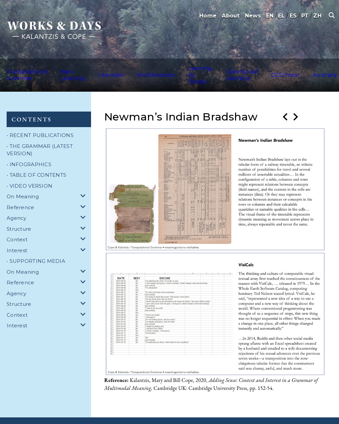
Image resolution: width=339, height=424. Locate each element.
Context (17, 225)
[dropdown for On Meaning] (84, 182)
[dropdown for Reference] (84, 193)
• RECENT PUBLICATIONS (40, 121)
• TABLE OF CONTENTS (36, 160)
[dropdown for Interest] (84, 236)
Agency (16, 203)
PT (305, 16)
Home (208, 16)
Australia (324, 68)
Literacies (114, 68)
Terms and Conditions (96, 413)
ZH (317, 16)
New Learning (77, 67)
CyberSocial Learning (242, 67)
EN (270, 16)
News (253, 16)
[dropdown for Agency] (84, 204)
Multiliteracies (151, 68)
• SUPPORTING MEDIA (36, 246)
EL (281, 16)
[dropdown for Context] (84, 225)
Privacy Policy (139, 413)
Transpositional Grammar (23, 67)
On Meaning (23, 182)
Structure (19, 214)
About (230, 16)
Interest (17, 236)
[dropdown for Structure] (84, 214)
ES (293, 16)
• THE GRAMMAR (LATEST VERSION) (40, 135)
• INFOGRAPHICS (29, 150)
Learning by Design (192, 67)
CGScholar (293, 68)
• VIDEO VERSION (29, 171)
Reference (20, 193)
